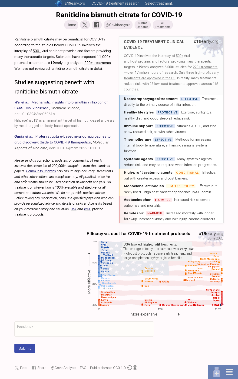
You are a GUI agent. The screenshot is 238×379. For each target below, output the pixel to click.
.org (75, 3)
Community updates (41, 173)
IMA (73, 211)
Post (23, 369)
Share (41, 369)
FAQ (83, 369)
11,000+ (103, 58)
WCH (87, 211)
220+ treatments (205, 68)
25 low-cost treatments (167, 85)
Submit (25, 349)
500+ (179, 57)
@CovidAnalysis (63, 369)
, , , (61, 109)
